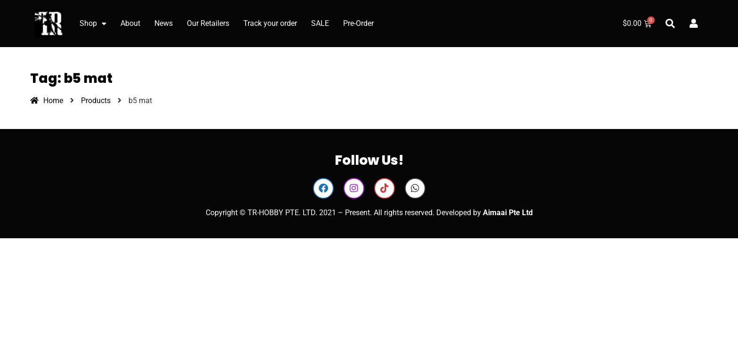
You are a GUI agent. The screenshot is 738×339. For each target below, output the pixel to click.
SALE (320, 23)
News (163, 23)
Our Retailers (208, 23)
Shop (93, 23)
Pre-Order (358, 23)
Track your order (270, 23)
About (130, 23)
